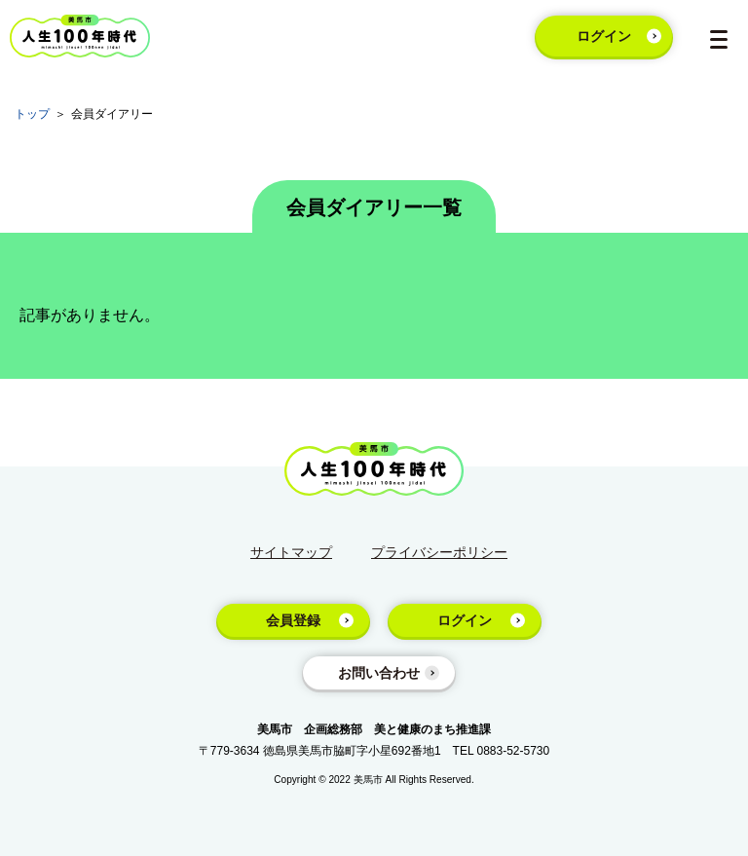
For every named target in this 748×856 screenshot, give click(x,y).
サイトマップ (291, 552)
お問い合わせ (379, 673)
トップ (32, 114)
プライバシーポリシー (439, 552)
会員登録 (293, 620)
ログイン (604, 36)
